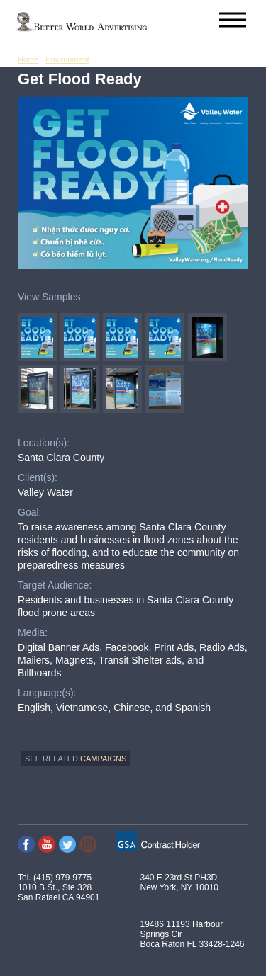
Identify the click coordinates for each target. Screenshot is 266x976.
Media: (33, 632)
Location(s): (44, 442)
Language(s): (47, 692)
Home (28, 59)
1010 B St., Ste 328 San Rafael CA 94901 (58, 892)
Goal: (29, 512)
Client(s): (37, 477)
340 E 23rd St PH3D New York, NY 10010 (179, 882)
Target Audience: (55, 585)
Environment (67, 59)
